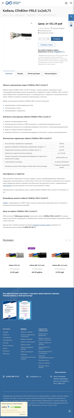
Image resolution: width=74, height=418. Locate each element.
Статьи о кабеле (44, 363)
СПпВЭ (5, 203)
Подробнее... (22, 414)
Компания (6, 329)
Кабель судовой (26, 339)
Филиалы (6, 354)
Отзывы (6, 343)
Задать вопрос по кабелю (44, 343)
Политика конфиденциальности (46, 357)
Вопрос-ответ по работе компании (44, 339)
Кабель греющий (27, 352)
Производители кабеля (44, 348)
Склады (5, 332)
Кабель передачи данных (27, 348)
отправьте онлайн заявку (41, 225)
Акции (5, 348)
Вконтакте (70, 411)
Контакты (6, 351)
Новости (6, 335)
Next (69, 240)
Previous (66, 240)
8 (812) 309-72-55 (12, 376)
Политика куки (43, 360)
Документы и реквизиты (43, 334)
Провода (24, 354)
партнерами (7, 185)
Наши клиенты (8, 345)
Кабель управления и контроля (28, 335)
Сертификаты (7, 340)
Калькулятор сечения (46, 33)
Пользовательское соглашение (45, 352)
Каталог (23, 329)
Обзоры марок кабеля (43, 366)
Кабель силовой (26, 332)
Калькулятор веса (45, 30)
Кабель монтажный (28, 342)
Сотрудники (7, 337)
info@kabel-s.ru (59, 52)
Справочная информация (43, 330)
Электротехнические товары (28, 358)
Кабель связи (26, 344)
